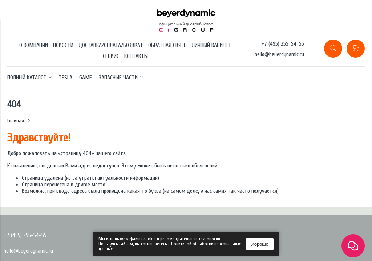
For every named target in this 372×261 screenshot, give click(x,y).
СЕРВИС (111, 56)
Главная (15, 120)
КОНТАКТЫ (136, 56)
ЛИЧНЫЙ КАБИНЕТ (211, 45)
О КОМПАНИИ (33, 45)
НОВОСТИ (63, 45)
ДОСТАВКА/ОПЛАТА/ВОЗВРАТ (110, 45)
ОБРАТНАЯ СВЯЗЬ (167, 45)
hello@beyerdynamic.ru (279, 54)
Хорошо (259, 244)
